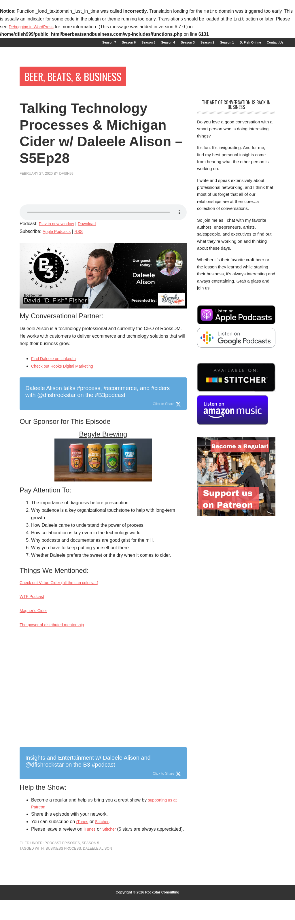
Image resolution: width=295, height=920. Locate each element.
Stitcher (104, 833)
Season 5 (90, 863)
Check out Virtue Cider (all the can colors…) (64, 590)
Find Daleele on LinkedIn (56, 365)
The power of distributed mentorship (56, 635)
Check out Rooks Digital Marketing (66, 373)
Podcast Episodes (62, 863)
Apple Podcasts (58, 238)
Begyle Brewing (103, 441)
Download (93, 230)
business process (63, 869)
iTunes (83, 833)
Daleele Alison (97, 869)
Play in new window (59, 230)
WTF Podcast (34, 605)
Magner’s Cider (35, 620)
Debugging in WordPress (34, 26)
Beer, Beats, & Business (89, 82)
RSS (83, 238)
